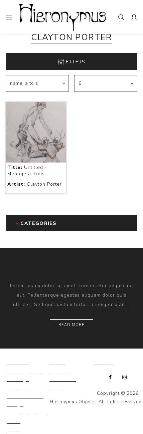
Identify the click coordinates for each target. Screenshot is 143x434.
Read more (71, 324)
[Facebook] (110, 377)
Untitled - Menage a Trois (27, 170)
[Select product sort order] (37, 83)
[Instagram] (124, 377)
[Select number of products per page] (105, 83)
